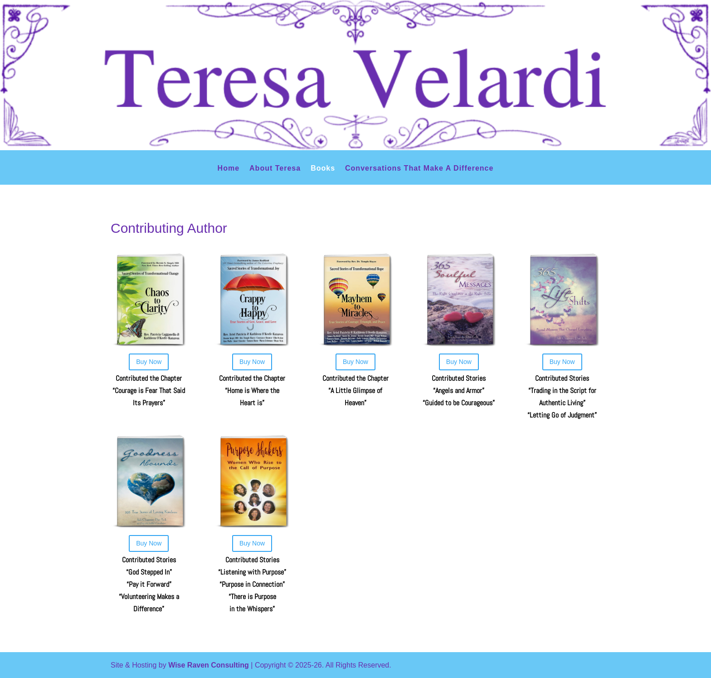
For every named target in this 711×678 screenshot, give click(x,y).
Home (228, 168)
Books (323, 168)
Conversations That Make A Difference (419, 168)
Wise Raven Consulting (208, 665)
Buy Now (148, 361)
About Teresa (275, 168)
